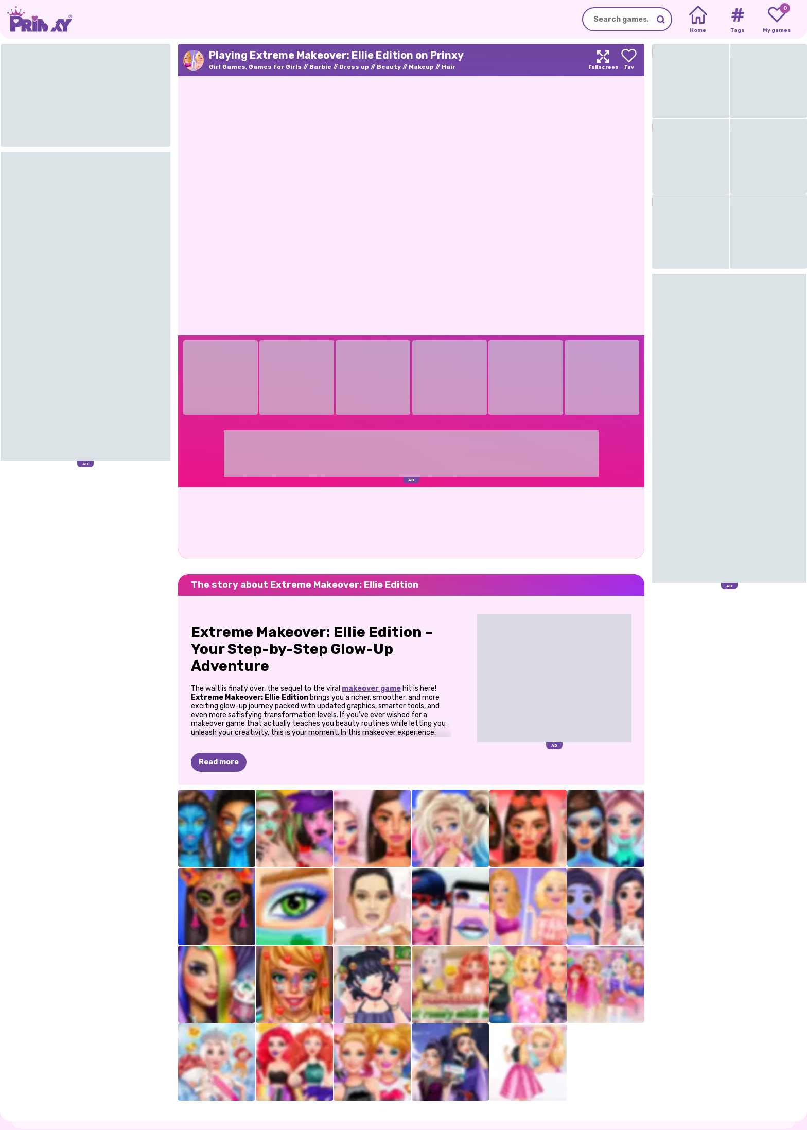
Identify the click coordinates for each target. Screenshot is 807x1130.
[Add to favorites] (629, 60)
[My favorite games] (777, 19)
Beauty (389, 67)
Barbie (320, 67)
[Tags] (737, 19)
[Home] (698, 19)
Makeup (421, 67)
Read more (219, 762)
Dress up (354, 67)
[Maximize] (603, 60)
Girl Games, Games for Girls (255, 67)
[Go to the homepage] (36, 19)
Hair (448, 67)
